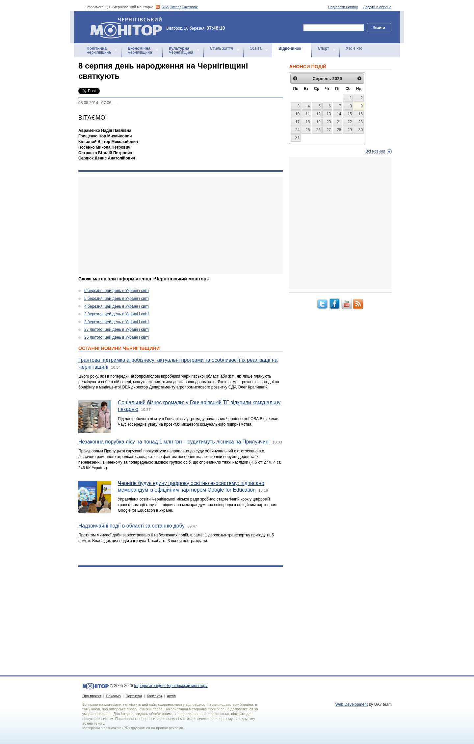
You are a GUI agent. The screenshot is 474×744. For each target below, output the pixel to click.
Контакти (154, 696)
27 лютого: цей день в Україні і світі (116, 329)
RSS (165, 7)
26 (318, 130)
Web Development (351, 704)
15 (350, 114)
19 (318, 122)
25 (307, 130)
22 (350, 122)
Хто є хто (354, 48)
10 (297, 114)
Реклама (113, 696)
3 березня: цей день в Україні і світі (116, 314)
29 (350, 130)
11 (307, 114)
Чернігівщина (99, 50)
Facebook (190, 7)
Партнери (134, 696)
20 (329, 122)
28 (339, 130)
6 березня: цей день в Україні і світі (116, 290)
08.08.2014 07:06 (94, 102)
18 (307, 122)
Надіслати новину (343, 7)
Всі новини (375, 151)
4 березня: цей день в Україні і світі (116, 306)
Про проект (91, 696)
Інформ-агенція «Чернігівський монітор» (128, 27)
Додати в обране (377, 7)
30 (360, 130)
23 (360, 122)
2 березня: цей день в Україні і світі (116, 322)
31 (297, 137)
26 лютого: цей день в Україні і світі (116, 337)
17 (297, 122)
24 (297, 130)
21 (339, 122)
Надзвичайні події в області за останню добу (131, 526)
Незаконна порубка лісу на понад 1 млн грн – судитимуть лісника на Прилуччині (174, 441)
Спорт (323, 48)
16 (360, 114)
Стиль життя (221, 48)
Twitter (175, 7)
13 (329, 114)
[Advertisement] (180, 225)
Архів (171, 696)
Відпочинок (289, 48)
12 (318, 114)
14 (339, 114)
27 (329, 130)
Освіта (256, 48)
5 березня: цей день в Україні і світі (116, 298)
